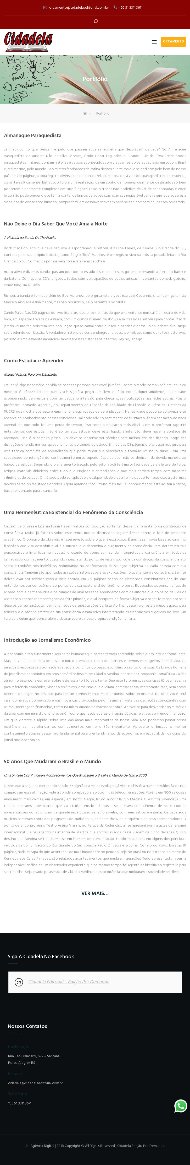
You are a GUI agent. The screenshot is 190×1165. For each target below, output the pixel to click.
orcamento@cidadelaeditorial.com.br (78, 8)
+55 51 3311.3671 (131, 8)
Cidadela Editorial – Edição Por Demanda (68, 982)
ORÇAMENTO (173, 41)
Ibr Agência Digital (40, 1146)
